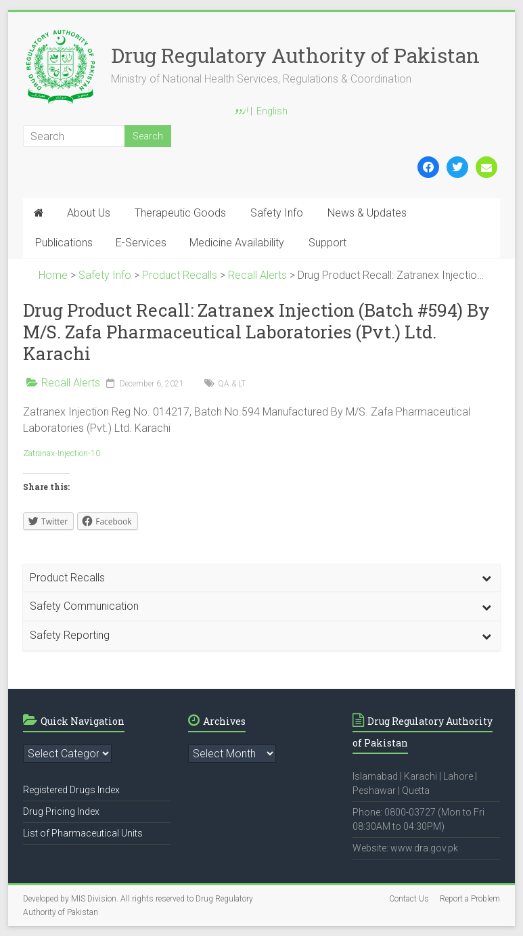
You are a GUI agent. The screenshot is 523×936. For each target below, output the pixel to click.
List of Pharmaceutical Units (83, 833)
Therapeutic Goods (180, 212)
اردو (241, 111)
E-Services (141, 242)
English (272, 111)
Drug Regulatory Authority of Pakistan (295, 55)
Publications (64, 242)
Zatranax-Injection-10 (61, 453)
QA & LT (232, 383)
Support (327, 242)
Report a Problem (470, 899)
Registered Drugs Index (71, 789)
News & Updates (367, 212)
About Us (88, 212)
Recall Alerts (70, 382)
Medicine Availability (236, 242)
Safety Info (276, 212)
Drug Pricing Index (61, 811)
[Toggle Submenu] (486, 578)
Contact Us (409, 899)
